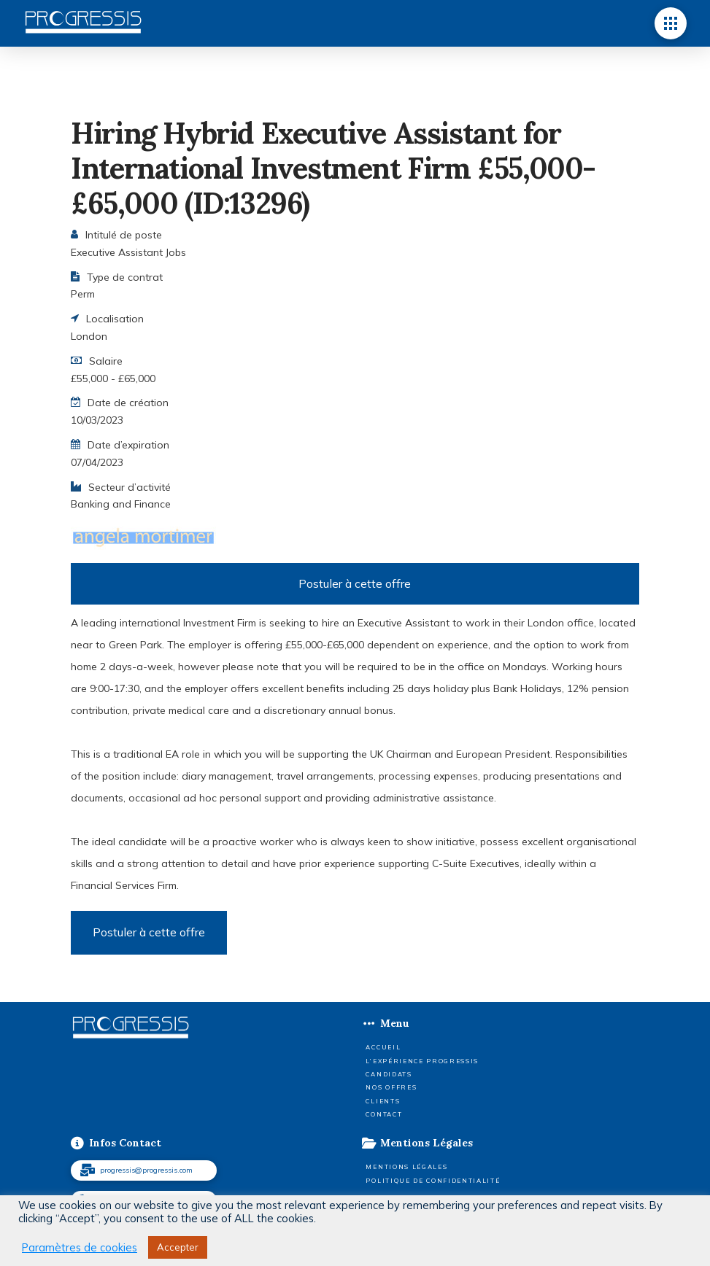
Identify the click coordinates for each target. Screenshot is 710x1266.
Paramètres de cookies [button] (79, 1247)
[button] (671, 23)
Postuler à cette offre (354, 583)
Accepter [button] (177, 1247)
